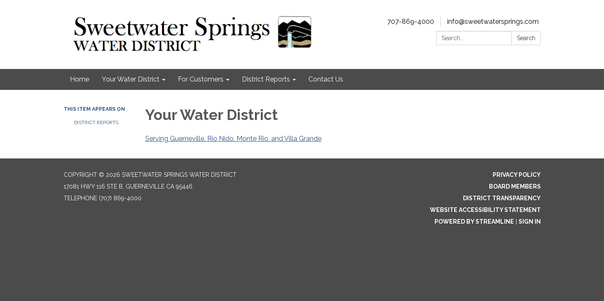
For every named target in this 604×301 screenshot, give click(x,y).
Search (526, 38)
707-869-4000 (410, 22)
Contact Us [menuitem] (325, 79)
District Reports (96, 122)
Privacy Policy (517, 174)
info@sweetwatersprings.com (493, 22)
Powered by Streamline (474, 221)
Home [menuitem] (79, 79)
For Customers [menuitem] (201, 79)
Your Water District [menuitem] (130, 79)
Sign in (530, 221)
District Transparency (502, 198)
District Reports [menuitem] (266, 79)
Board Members (515, 186)
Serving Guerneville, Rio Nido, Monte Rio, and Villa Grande (233, 139)
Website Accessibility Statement (485, 210)
